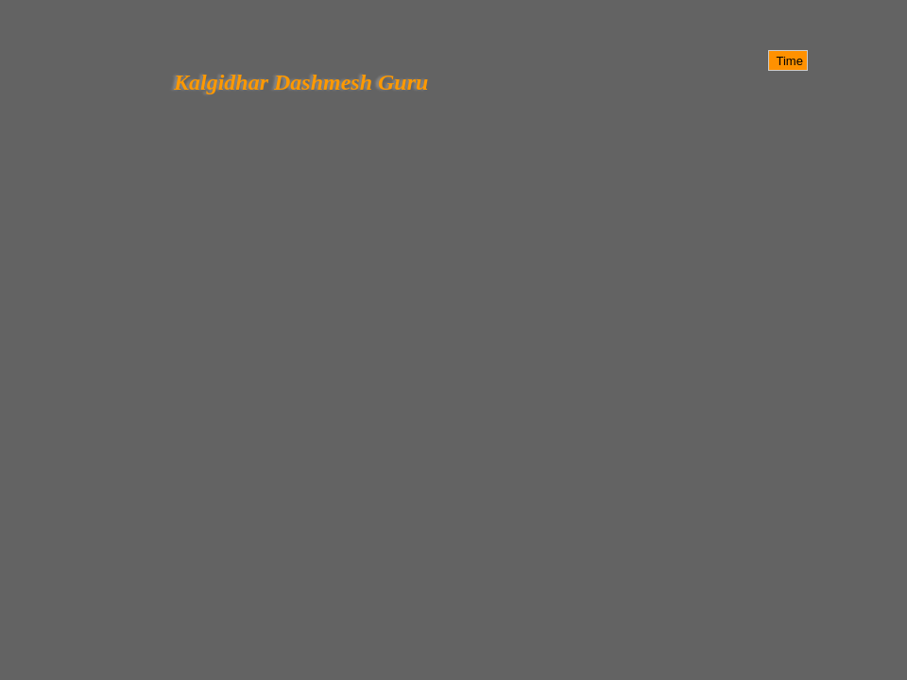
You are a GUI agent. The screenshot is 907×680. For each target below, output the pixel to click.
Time (788, 61)
